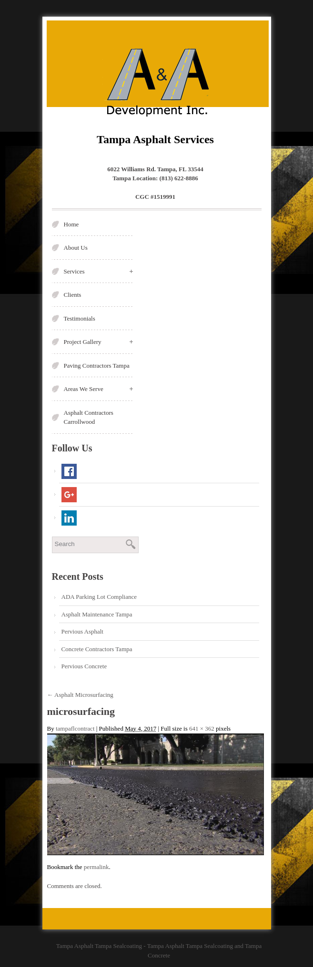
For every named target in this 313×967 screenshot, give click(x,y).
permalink (96, 866)
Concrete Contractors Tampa (96, 649)
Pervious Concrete (84, 666)
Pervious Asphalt (82, 631)
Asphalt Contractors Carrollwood (88, 417)
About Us (76, 247)
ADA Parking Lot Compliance (99, 596)
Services (98, 271)
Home (71, 224)
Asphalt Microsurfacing (80, 694)
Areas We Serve (98, 388)
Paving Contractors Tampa (97, 365)
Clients (72, 294)
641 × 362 (201, 728)
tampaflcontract (75, 728)
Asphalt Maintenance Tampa (96, 614)
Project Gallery (98, 341)
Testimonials (79, 318)
